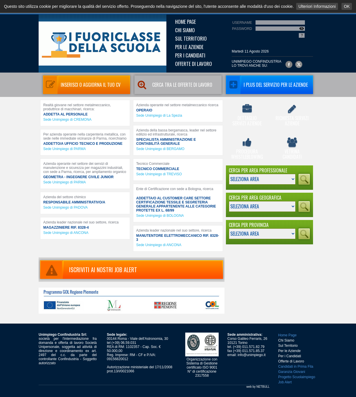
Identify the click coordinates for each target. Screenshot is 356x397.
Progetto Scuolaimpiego (296, 377)
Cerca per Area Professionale (258, 170)
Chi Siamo (185, 30)
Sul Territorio (191, 38)
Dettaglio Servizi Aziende (247, 115)
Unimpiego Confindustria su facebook (288, 64)
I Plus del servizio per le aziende (267, 84)
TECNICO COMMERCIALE (157, 169)
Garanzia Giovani (291, 372)
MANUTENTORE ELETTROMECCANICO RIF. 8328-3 (177, 238)
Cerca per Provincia (249, 224)
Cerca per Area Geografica (255, 197)
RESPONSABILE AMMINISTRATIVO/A (74, 202)
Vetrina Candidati (292, 149)
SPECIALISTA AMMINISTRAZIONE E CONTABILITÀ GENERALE (166, 142)
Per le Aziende (189, 46)
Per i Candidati (190, 55)
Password (242, 29)
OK (347, 6)
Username (242, 23)
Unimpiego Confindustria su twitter (298, 64)
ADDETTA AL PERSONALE (65, 114)
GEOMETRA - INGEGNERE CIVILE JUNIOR (78, 177)
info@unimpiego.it (251, 355)
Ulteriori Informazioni (317, 6)
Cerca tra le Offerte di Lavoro (173, 84)
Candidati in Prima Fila (295, 366)
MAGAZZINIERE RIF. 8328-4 (66, 227)
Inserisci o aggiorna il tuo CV (82, 84)
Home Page (185, 21)
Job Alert (285, 382)
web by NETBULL (258, 386)
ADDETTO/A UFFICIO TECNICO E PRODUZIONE (83, 144)
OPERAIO (144, 110)
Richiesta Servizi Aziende (292, 115)
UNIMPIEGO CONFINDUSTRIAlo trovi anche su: (256, 63)
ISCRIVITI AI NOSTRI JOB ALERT (88, 269)
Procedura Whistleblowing (247, 149)
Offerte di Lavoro (193, 63)
